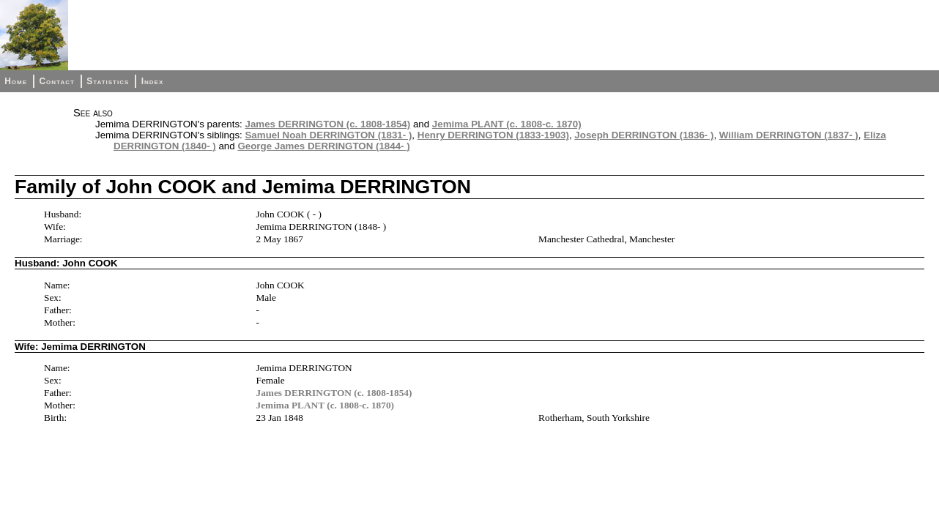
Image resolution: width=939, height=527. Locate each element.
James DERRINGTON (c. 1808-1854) (327, 124)
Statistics (107, 81)
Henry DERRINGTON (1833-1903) (493, 135)
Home (15, 81)
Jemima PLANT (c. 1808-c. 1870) (507, 124)
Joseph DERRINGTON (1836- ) (643, 135)
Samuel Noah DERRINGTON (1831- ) (328, 135)
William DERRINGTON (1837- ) (788, 135)
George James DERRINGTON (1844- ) (323, 146)
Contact (56, 81)
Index (152, 81)
